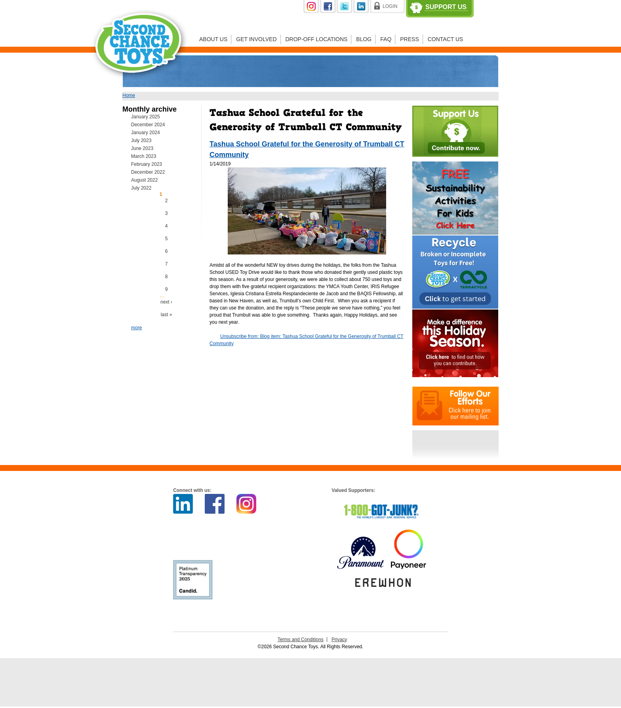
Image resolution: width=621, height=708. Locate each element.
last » (166, 314)
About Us (213, 39)
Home (128, 95)
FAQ (385, 39)
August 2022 (144, 180)
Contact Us (445, 39)
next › (166, 302)
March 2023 (143, 156)
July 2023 (141, 140)
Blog (363, 39)
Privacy (339, 639)
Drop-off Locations (317, 39)
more (136, 327)
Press (409, 39)
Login (390, 6)
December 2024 (148, 124)
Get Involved (256, 39)
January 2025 (145, 117)
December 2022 (148, 172)
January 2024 (145, 132)
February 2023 (146, 164)
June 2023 (142, 148)
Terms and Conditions (301, 639)
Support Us (446, 7)
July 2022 (141, 188)
